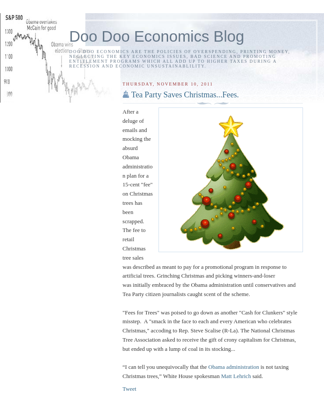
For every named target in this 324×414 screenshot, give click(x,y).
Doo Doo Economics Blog (156, 36)
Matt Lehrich (236, 376)
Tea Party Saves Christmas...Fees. (185, 94)
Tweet (130, 388)
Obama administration (233, 367)
